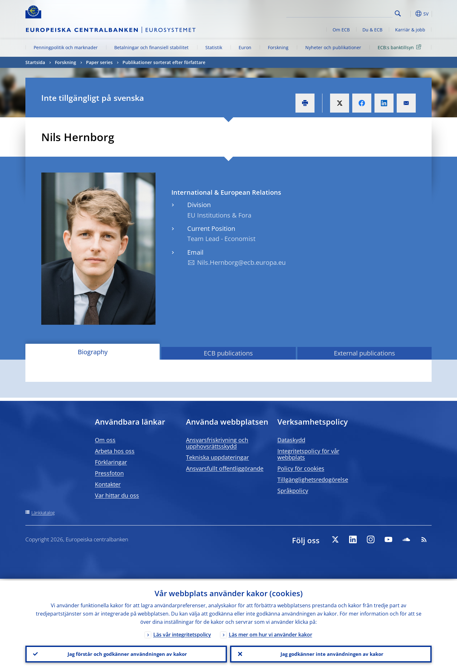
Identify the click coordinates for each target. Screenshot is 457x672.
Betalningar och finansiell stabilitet (151, 47)
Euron (245, 47)
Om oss (105, 440)
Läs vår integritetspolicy (182, 633)
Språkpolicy (292, 490)
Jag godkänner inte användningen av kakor (331, 653)
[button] (409, 13)
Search (398, 13)
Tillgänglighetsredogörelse (312, 479)
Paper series (99, 62)
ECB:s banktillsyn (400, 47)
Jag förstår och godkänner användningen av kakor (126, 653)
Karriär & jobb (410, 30)
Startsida (35, 62)
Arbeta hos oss (115, 451)
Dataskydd (291, 440)
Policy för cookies (300, 468)
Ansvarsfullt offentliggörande (224, 468)
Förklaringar (111, 462)
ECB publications (228, 353)
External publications (364, 353)
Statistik (213, 47)
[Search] (361, 12)
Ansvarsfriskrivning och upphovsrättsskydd (217, 443)
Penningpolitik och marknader (66, 47)
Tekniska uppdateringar (217, 457)
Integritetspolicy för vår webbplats (308, 454)
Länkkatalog (43, 513)
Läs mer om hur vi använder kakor (270, 633)
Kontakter (108, 484)
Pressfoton (109, 473)
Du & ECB (372, 30)
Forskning (278, 47)
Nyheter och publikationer (333, 47)
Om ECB (341, 30)
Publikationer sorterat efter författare (164, 62)
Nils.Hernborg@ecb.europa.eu (241, 262)
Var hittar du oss (117, 495)
